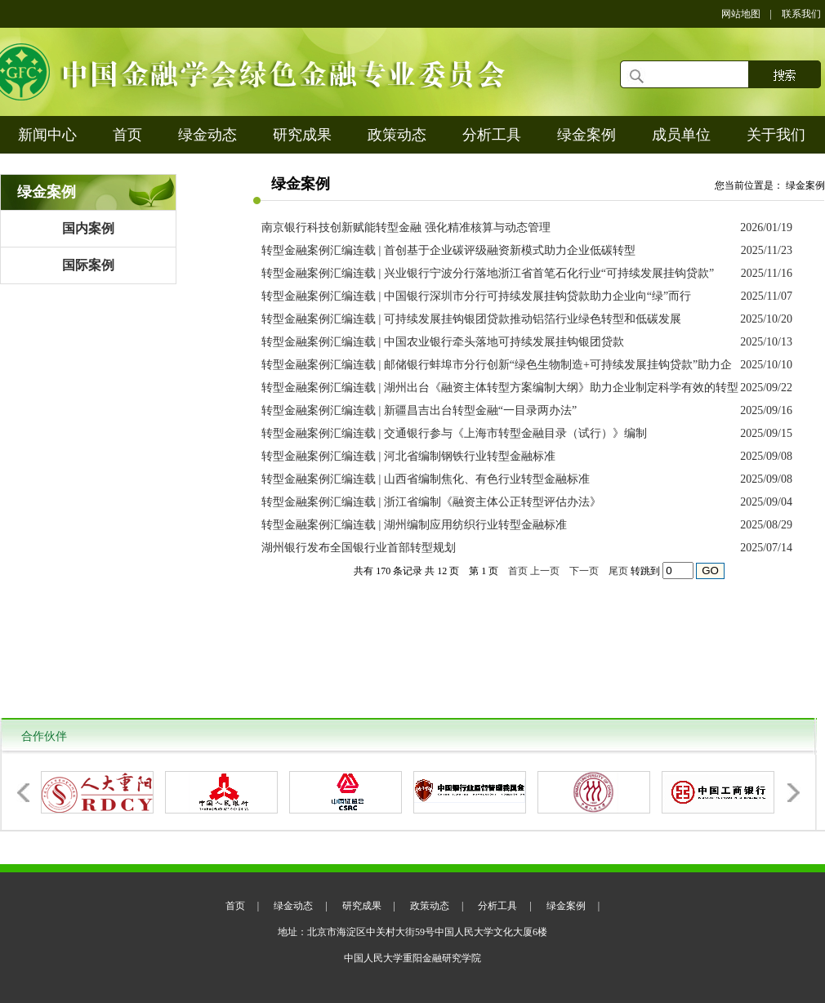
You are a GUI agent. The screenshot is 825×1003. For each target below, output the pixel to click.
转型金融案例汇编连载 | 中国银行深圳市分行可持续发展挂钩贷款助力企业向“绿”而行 (476, 296)
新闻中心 (47, 135)
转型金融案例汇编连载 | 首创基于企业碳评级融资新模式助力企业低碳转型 (448, 250)
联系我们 (801, 14)
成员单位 (681, 135)
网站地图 (740, 14)
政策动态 (397, 135)
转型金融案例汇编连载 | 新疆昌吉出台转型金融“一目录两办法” (419, 410)
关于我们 (776, 135)
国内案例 (88, 228)
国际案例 (88, 265)
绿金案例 (586, 135)
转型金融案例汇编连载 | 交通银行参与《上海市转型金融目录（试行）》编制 (454, 433)
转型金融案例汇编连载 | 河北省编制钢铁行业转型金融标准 (408, 456)
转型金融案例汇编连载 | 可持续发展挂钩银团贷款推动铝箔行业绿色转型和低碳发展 (471, 319)
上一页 (545, 571)
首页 (127, 135)
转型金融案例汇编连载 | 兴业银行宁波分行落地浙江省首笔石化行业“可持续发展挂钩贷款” (487, 273)
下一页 (584, 571)
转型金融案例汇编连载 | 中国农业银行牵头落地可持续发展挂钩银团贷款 (442, 342)
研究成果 (302, 135)
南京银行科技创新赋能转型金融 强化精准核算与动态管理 (406, 227)
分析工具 (491, 135)
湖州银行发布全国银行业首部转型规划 (358, 548)
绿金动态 (207, 135)
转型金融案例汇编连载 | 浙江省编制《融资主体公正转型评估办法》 (431, 502)
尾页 (618, 571)
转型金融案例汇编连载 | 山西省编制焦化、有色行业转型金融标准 (425, 479)
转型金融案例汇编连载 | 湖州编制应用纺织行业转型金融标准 (414, 525)
